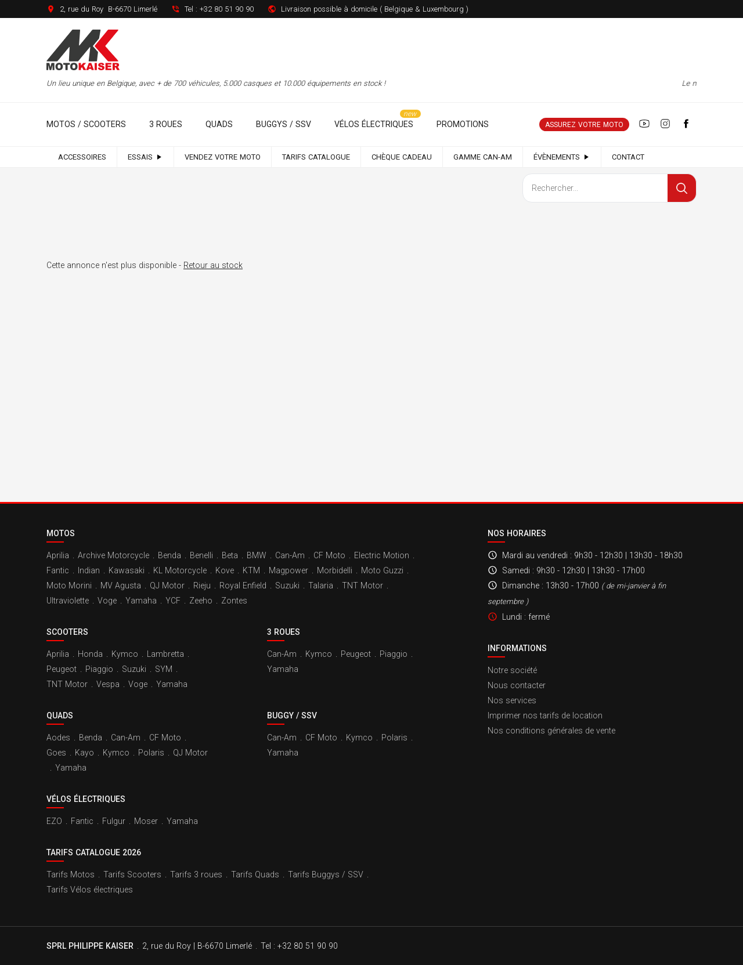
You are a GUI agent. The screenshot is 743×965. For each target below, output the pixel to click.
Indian (89, 570)
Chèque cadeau (402, 157)
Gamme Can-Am (482, 157)
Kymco (124, 654)
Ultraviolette (67, 600)
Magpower (288, 570)
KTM (251, 570)
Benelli (201, 555)
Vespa (108, 684)
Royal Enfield (242, 585)
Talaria (320, 585)
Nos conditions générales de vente (551, 730)
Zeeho (200, 600)
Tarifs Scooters (132, 874)
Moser (146, 821)
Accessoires (82, 157)
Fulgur (113, 821)
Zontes (234, 600)
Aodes (58, 737)
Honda (90, 654)
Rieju (202, 585)
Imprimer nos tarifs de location (545, 715)
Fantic (57, 570)
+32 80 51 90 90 (227, 9)
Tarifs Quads (255, 874)
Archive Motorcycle (113, 555)
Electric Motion (381, 555)
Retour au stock (213, 265)
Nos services (512, 700)
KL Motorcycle (180, 570)
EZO (54, 821)
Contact (628, 157)
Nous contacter (517, 685)
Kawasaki (127, 570)
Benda (169, 555)
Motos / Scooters (86, 124)
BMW (256, 555)
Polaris (151, 752)
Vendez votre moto (223, 157)
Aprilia (57, 555)
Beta (230, 555)
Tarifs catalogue (316, 157)
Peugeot (61, 669)
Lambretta (165, 654)
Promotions (463, 124)
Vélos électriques (373, 124)
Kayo (84, 752)
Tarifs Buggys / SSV (325, 874)
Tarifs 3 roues (196, 874)
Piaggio (99, 669)
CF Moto (329, 555)
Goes (56, 752)
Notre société (512, 670)
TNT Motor (362, 585)
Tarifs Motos (70, 874)
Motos (60, 533)
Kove (224, 570)
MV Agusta (120, 585)
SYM (163, 669)
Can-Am (290, 555)
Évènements (561, 157)
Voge (107, 600)
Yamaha (141, 600)
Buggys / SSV (283, 124)
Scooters (67, 632)
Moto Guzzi (382, 570)
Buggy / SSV (292, 715)
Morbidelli (334, 570)
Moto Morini (69, 585)
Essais (145, 157)
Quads (219, 124)
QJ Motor (167, 585)
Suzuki (287, 585)
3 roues (165, 124)
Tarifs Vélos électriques (89, 889)
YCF (173, 600)
